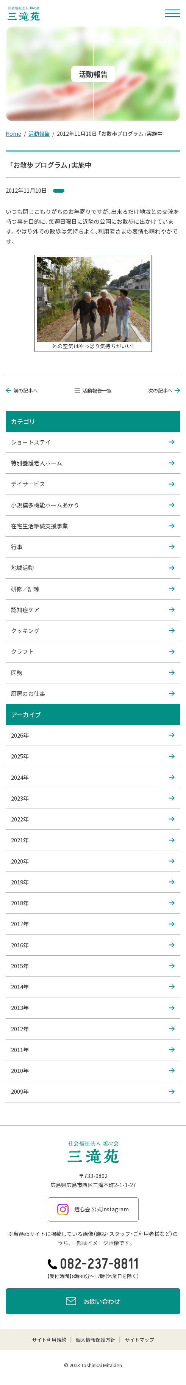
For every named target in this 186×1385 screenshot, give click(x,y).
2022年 (93, 819)
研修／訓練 (93, 589)
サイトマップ (139, 1339)
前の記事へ (22, 390)
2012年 (93, 1029)
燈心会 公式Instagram (93, 1209)
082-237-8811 (93, 1264)
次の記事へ (164, 390)
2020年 (93, 861)
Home (13, 133)
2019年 (93, 882)
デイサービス (93, 484)
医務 (93, 673)
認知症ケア (93, 610)
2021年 (93, 840)
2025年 (93, 756)
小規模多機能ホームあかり (93, 505)
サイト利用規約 (49, 1339)
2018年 (93, 903)
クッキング (93, 631)
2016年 (93, 945)
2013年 (93, 1008)
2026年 (93, 735)
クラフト (93, 651)
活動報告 (39, 133)
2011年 (93, 1050)
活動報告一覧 (93, 390)
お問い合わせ (93, 1302)
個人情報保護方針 (95, 1339)
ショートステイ (93, 442)
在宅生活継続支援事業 (93, 526)
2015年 (93, 966)
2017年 (93, 924)
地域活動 (93, 568)
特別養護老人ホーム (93, 463)
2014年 (93, 987)
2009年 (93, 1091)
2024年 (93, 777)
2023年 (93, 798)
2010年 (93, 1071)
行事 (93, 547)
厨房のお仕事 (93, 694)
